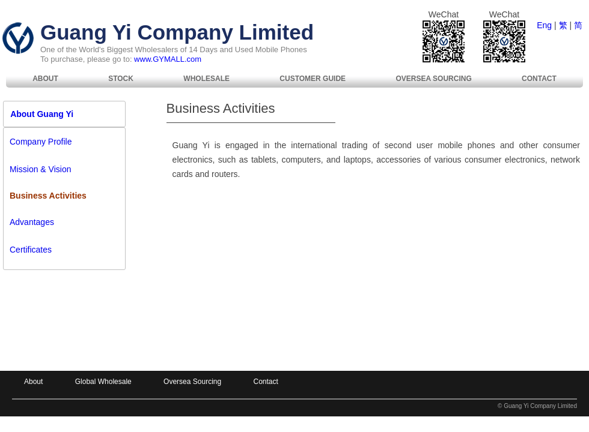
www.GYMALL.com (167, 59)
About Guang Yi (38, 114)
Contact (539, 78)
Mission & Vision (40, 169)
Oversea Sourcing (433, 78)
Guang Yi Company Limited (177, 32)
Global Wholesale (103, 381)
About (45, 78)
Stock (120, 78)
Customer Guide (312, 78)
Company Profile (41, 141)
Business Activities (48, 195)
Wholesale (206, 78)
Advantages (32, 222)
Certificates (31, 249)
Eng (544, 25)
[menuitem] (45, 79)
